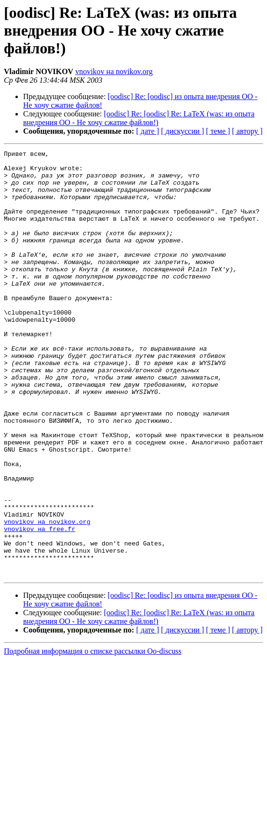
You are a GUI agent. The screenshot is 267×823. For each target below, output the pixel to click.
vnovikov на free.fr (39, 605)
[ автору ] (247, 131)
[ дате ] (147, 131)
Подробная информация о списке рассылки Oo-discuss (93, 736)
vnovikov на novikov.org (114, 71)
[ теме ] (218, 131)
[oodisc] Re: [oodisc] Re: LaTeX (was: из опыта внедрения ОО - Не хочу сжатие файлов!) (138, 118)
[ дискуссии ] (182, 131)
